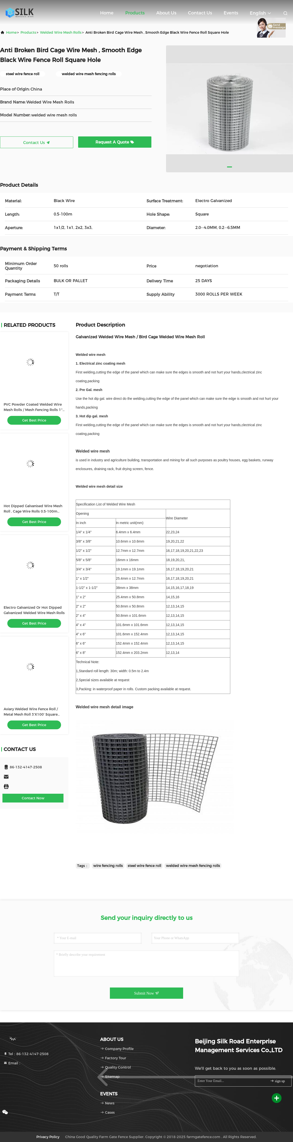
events (231, 13)
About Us (166, 13)
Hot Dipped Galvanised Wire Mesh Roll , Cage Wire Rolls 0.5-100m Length (33, 511)
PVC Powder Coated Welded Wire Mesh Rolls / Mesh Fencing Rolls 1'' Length (33, 409)
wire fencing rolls (108, 866)
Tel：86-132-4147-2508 (26, 1054)
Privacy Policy (47, 1137)
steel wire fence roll (144, 866)
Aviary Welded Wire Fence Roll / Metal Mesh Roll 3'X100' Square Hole (31, 714)
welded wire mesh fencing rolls (193, 866)
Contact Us (200, 13)
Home (107, 13)
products (28, 32)
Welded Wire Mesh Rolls (61, 32)
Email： (12, 1063)
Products (135, 13)
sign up (277, 1081)
